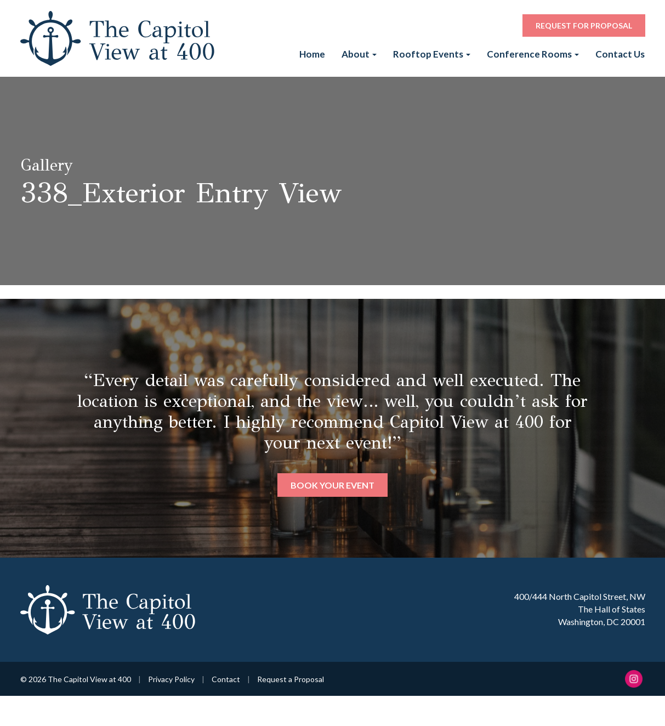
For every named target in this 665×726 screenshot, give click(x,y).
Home (312, 54)
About (359, 54)
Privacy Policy (171, 679)
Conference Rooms (533, 54)
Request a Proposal (290, 679)
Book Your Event (332, 485)
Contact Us (620, 54)
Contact (226, 679)
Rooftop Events (431, 54)
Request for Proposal (584, 25)
